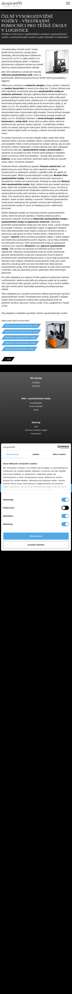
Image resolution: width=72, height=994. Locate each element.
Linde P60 (26, 697)
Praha (19, 748)
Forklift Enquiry (18, 800)
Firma (13, 956)
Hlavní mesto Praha (25, 706)
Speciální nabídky (19, 808)
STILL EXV (25, 625)
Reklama (15, 965)
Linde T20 (26, 607)
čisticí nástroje (18, 902)
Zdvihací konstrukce (20, 875)
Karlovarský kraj (23, 715)
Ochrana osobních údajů (36, 430)
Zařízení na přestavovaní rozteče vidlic (34, 869)
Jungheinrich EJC (29, 619)
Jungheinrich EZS (29, 691)
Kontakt (14, 959)
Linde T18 (26, 610)
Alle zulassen (36, 536)
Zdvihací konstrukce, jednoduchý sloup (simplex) (39, 878)
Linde (18, 766)
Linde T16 (26, 598)
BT (17, 757)
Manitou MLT (27, 562)
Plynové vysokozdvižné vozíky (30, 787)
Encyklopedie (36, 402)
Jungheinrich (22, 763)
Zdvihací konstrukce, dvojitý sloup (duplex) (36, 880)
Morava (19, 742)
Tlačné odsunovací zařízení (29, 862)
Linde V (24, 667)
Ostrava (19, 745)
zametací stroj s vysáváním (29, 908)
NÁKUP (8, 971)
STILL (18, 769)
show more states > (25, 736)
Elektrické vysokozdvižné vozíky (31, 784)
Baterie (19, 893)
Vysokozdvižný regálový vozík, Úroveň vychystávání (41, 679)
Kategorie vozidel (19, 805)
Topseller (36, 386)
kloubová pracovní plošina (29, 920)
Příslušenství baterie (26, 899)
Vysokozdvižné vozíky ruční (29, 616)
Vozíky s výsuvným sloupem (29, 637)
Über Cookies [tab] (59, 454)
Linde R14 (26, 646)
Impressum (36, 433)
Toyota (19, 772)
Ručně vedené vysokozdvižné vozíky (33, 592)
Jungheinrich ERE (29, 604)
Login (13, 980)
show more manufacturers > (30, 775)
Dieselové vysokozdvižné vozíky (31, 782)
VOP (36, 426)
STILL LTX (25, 688)
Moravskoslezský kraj (26, 727)
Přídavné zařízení (19, 860)
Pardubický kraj (23, 733)
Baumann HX (27, 583)
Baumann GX (27, 580)
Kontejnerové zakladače (27, 568)
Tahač (19, 682)
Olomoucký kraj (23, 730)
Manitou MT (27, 556)
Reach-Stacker (23, 571)
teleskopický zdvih (25, 926)
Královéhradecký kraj (26, 721)
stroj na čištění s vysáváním (29, 911)
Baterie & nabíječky (20, 890)
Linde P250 (26, 685)
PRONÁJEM (10, 974)
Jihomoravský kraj (24, 712)
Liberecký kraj (22, 724)
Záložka (9, 988)
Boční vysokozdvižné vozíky (29, 574)
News (35, 409)
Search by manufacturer (22, 754)
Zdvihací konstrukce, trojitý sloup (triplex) (36, 884)
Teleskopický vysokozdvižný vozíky (32, 553)
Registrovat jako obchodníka (24, 984)
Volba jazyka (11, 991)
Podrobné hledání (19, 803)
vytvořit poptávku (19, 935)
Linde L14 (26, 622)
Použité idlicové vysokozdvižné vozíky (34, 796)
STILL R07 (25, 694)
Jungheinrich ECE (29, 664)
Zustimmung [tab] (13, 454)
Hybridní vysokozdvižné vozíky (30, 793)
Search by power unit (21, 778)
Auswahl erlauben (36, 545)
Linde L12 (26, 631)
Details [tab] (36, 454)
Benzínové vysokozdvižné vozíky (31, 790)
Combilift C (26, 577)
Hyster (19, 760)
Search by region (19, 739)
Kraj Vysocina (22, 718)
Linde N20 (26, 670)
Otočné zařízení (23, 866)
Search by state (18, 703)
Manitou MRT (27, 559)
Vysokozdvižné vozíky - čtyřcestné (32, 589)
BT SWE (24, 628)
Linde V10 (26, 673)
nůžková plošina (24, 905)
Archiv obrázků (36, 406)
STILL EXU (26, 601)
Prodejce (36, 382)
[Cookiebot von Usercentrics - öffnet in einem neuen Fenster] (57, 447)
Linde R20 (26, 652)
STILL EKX (25, 661)
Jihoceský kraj (22, 709)
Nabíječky (20, 896)
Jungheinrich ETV (29, 643)
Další (18, 872)
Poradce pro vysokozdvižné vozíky (22, 977)
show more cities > (25, 751)
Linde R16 (26, 649)
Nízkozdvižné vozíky (25, 595)
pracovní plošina (19, 917)
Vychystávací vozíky (25, 658)
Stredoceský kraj (24, 833)
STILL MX (25, 640)
